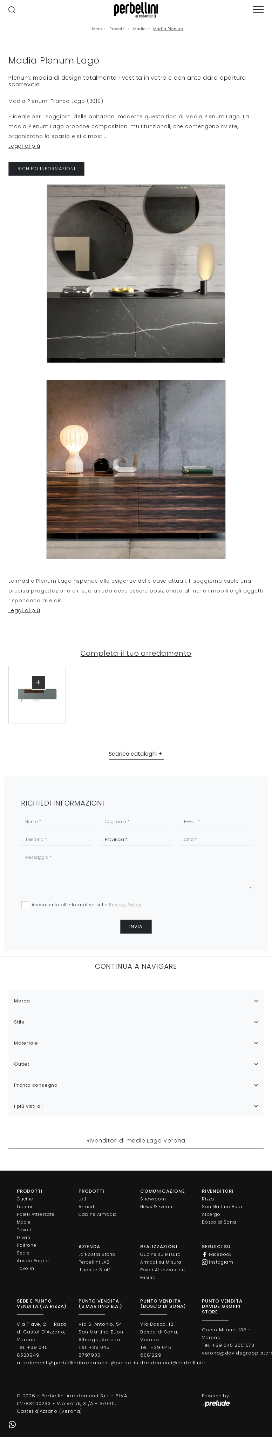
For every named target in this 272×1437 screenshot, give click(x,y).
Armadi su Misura (161, 1262)
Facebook (217, 1254)
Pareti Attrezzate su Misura (162, 1273)
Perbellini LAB (94, 1262)
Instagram (217, 1262)
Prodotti (117, 29)
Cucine (25, 1199)
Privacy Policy (125, 905)
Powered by (216, 1400)
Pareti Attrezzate (36, 1214)
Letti (83, 1199)
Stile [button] (19, 1022)
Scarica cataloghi (133, 754)
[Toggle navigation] (258, 9)
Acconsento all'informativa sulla (87, 905)
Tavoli (24, 1230)
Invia (136, 926)
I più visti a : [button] (28, 1106)
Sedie (23, 1253)
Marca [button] (22, 1001)
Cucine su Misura (160, 1254)
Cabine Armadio (98, 1214)
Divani (24, 1237)
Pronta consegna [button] (36, 1085)
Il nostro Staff (94, 1270)
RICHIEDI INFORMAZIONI (46, 169)
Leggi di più (24, 146)
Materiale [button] (26, 1043)
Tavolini (26, 1268)
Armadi (87, 1207)
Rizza (208, 1199)
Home (96, 29)
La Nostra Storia (97, 1254)
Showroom (153, 1199)
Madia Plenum (168, 29)
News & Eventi (156, 1207)
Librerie (25, 1207)
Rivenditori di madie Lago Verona (136, 1141)
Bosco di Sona (219, 1222)
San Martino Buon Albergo (223, 1210)
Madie (139, 29)
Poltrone (26, 1245)
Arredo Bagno (33, 1261)
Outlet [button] (21, 1064)
